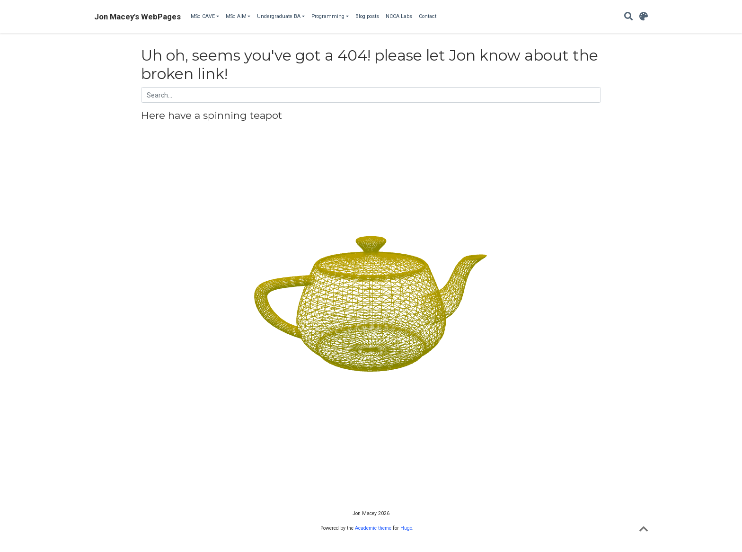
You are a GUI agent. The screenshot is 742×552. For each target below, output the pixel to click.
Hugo (406, 528)
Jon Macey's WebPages (137, 16)
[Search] (628, 16)
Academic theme (373, 528)
